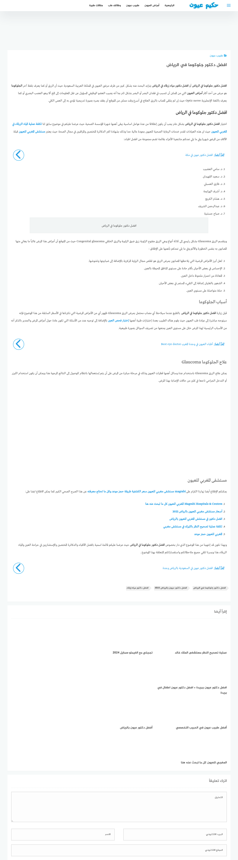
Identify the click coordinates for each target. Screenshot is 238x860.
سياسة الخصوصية (131, 837)
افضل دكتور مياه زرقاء (137, 586)
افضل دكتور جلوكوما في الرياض (209, 586)
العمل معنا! (110, 837)
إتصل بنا (151, 837)
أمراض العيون (151, 5)
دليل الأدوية (92, 837)
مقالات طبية (96, 5)
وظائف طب (114, 5)
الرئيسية (169, 5)
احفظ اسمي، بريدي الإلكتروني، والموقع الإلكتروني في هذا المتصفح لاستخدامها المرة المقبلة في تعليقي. (165, 791)
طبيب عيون (132, 5)
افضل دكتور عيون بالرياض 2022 (171, 586)
